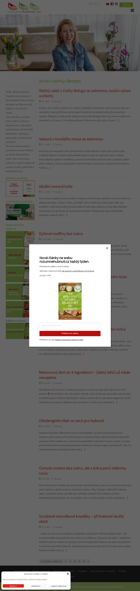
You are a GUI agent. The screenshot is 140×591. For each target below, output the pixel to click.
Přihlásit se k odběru (70, 333)
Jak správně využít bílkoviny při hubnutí (78, 271)
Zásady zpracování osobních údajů (69, 340)
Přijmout (13, 586)
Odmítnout (36, 586)
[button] (67, 573)
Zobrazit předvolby (58, 586)
